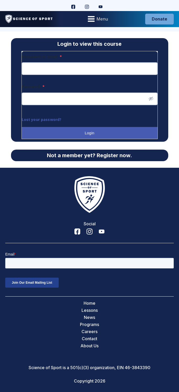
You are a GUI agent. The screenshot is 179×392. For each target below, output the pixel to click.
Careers (89, 331)
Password (33, 86)
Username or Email (42, 56)
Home (89, 303)
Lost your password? (42, 119)
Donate (159, 19)
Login (89, 133)
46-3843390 (137, 367)
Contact (89, 338)
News (89, 317)
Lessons (90, 310)
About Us (89, 345)
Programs (89, 324)
